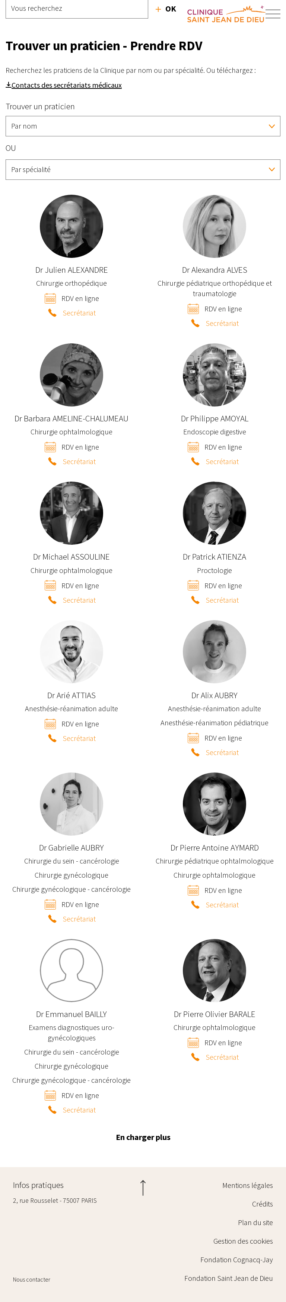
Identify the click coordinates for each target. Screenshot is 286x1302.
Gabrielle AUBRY (71, 847)
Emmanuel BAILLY (71, 1013)
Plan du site (255, 1222)
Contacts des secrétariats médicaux (67, 85)
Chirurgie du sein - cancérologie (71, 860)
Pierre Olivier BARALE (214, 1013)
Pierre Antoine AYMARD (215, 847)
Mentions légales (247, 1185)
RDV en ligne (80, 298)
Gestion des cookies (243, 1241)
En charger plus (143, 1137)
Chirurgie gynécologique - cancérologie (71, 889)
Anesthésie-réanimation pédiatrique (214, 722)
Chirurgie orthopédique (71, 283)
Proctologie (214, 570)
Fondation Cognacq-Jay (236, 1259)
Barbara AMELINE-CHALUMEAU (71, 418)
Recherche (166, 8)
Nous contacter (31, 1279)
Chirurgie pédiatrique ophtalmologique (215, 860)
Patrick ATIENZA (214, 556)
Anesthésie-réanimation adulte (71, 708)
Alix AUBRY (214, 695)
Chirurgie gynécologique (71, 875)
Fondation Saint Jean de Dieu (228, 1278)
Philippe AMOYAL (214, 418)
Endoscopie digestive (214, 431)
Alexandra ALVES (214, 269)
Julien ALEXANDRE (71, 269)
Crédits (262, 1203)
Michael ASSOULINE (71, 556)
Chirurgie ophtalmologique (71, 431)
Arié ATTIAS (71, 695)
